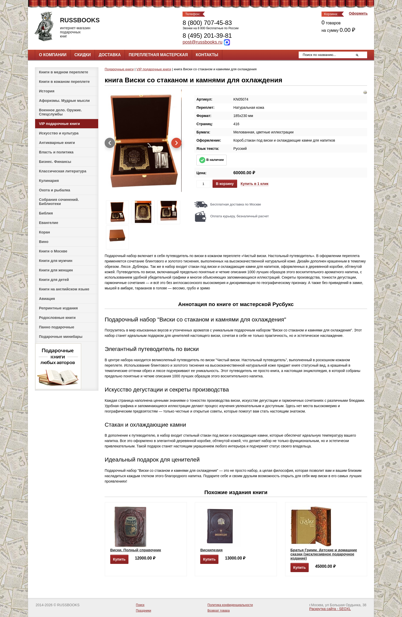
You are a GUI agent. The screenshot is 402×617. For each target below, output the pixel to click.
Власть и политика (56, 152)
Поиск (140, 605)
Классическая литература (62, 171)
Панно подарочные (56, 327)
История (46, 91)
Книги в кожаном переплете (64, 82)
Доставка (110, 55)
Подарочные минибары (61, 337)
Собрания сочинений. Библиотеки (59, 202)
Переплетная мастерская (158, 55)
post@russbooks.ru (202, 42)
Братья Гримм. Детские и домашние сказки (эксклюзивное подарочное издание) (323, 554)
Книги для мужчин (55, 261)
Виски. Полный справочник (135, 550)
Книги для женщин (56, 270)
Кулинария (49, 181)
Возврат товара (218, 610)
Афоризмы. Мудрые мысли (64, 101)
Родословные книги (57, 318)
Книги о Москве (53, 251)
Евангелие (48, 223)
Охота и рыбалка (54, 190)
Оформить (358, 13)
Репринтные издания (58, 308)
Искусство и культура (58, 133)
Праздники (143, 610)
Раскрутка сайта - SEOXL (330, 609)
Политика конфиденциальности (230, 605)
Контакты (207, 55)
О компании (52, 55)
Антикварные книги (57, 143)
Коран (44, 232)
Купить (119, 559)
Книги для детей (54, 280)
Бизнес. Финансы (55, 162)
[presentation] (110, 143)
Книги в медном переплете (63, 72)
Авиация (47, 299)
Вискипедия (211, 550)
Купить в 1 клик (255, 184)
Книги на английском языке (64, 289)
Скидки (82, 55)
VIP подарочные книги (59, 124)
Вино (43, 242)
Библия (46, 213)
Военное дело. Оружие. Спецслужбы (60, 112)
